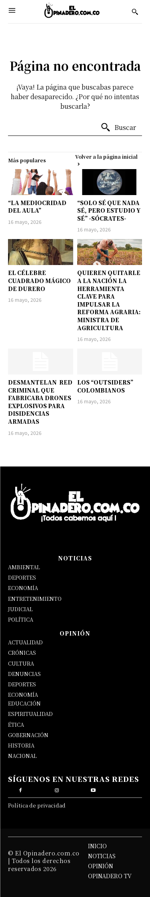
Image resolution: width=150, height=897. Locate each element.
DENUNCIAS (24, 674)
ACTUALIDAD (25, 642)
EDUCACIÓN (24, 703)
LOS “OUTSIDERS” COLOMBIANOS (105, 386)
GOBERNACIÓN (28, 735)
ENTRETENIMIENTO (35, 598)
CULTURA (21, 663)
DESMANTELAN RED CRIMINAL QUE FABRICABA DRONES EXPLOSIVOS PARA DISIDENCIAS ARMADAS (40, 401)
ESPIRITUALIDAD (30, 714)
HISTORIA (21, 745)
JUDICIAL (20, 609)
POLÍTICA (20, 619)
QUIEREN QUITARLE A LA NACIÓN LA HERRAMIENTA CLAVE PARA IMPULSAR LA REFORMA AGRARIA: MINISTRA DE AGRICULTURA (109, 300)
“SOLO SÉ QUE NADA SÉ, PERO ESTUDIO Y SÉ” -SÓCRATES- (108, 210)
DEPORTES (22, 577)
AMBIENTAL (24, 567)
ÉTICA (16, 724)
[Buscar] (118, 127)
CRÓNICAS (22, 652)
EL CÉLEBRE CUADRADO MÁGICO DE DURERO (39, 280)
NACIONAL (22, 755)
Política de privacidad (37, 805)
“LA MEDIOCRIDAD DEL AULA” (37, 207)
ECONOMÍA (23, 588)
